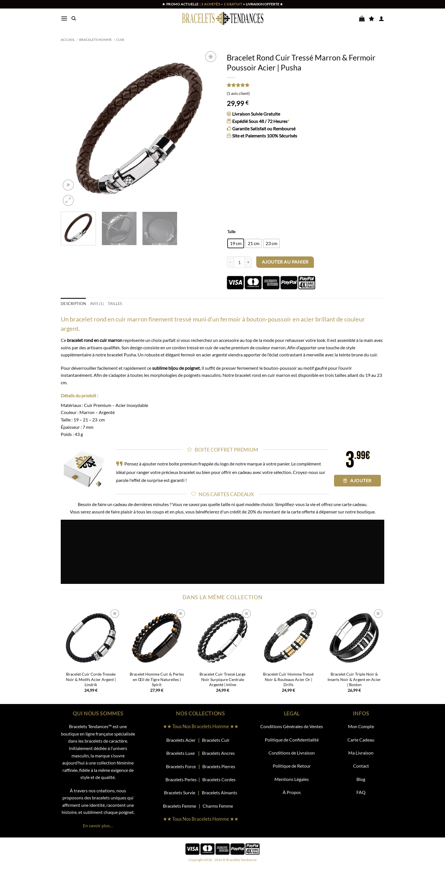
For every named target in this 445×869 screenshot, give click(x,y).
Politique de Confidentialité (292, 739)
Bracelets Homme (95, 39)
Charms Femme (220, 806)
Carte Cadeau (360, 739)
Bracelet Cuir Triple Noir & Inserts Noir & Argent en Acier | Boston (354, 679)
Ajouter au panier (285, 261)
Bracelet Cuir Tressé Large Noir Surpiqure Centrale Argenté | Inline (222, 679)
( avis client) (238, 93)
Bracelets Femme (180, 806)
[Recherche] (74, 18)
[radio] (236, 243)
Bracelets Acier (181, 740)
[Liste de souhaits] (371, 18)
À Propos (292, 792)
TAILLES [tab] (115, 303)
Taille (231, 232)
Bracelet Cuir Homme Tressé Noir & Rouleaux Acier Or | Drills (288, 679)
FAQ (361, 792)
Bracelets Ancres (218, 753)
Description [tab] (73, 303)
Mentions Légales (291, 779)
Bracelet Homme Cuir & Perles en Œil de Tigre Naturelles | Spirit (157, 679)
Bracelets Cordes (219, 779)
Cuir (120, 39)
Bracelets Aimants (219, 792)
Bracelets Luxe (180, 753)
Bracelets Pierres (218, 766)
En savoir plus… (98, 825)
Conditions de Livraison (291, 752)
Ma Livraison (360, 752)
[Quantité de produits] (239, 262)
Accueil (68, 39)
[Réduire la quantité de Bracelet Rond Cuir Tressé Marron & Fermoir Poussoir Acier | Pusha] (230, 262)
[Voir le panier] (362, 18)
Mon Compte (361, 726)
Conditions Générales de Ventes (291, 726)
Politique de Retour (292, 765)
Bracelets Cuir (216, 740)
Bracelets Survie (179, 792)
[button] (64, 18)
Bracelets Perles (181, 779)
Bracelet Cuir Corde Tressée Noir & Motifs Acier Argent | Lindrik (91, 679)
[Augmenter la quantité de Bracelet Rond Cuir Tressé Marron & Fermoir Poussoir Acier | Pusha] (248, 262)
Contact (361, 765)
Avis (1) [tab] (97, 303)
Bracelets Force (181, 766)
